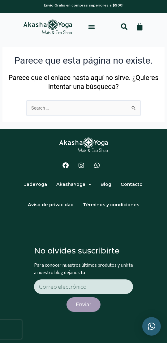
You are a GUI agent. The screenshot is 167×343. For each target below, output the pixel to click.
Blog (106, 184)
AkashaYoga (73, 184)
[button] (92, 27)
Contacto (132, 184)
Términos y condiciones (111, 204)
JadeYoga (35, 184)
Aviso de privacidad (51, 204)
